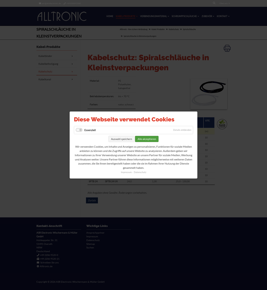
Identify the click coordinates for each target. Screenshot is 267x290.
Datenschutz (140, 172)
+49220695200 (73, 3)
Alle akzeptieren (147, 138)
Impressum (126, 172)
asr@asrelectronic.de (51, 3)
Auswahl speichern (121, 138)
